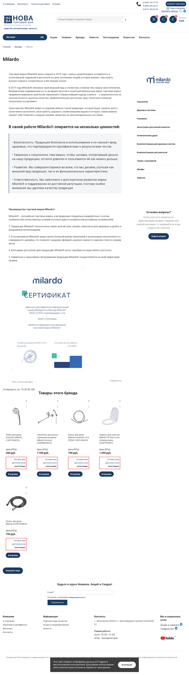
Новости (94, 37)
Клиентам (129, 37)
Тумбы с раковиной (146, 161)
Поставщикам (111, 37)
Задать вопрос (158, 236)
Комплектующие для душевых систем (156, 144)
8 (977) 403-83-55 (150, 9)
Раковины (142, 118)
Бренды (80, 37)
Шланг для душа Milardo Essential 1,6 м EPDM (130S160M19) (78, 437)
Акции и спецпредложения (56, 625)
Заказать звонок (169, 11)
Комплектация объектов (55, 621)
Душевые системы (146, 110)
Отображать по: (19, 389)
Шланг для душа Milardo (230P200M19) (16, 522)
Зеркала (141, 178)
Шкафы (140, 169)
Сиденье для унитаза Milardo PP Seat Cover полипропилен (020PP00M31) (109, 439)
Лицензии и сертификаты (15, 625)
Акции (53, 37)
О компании (8, 4)
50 (28, 389)
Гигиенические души (147, 135)
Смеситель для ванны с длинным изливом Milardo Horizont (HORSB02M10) (47, 439)
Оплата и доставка (40, 4)
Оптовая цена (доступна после (19, 462)
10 (22, 389)
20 (25, 389)
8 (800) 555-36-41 (150, 6)
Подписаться (57, 602)
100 (33, 389)
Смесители (142, 102)
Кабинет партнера (176, 4)
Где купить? (22, 4)
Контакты (144, 37)
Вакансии (7, 628)
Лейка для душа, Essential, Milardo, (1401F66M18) (14, 437)
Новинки (66, 37)
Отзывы (56, 4)
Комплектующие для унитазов (152, 152)
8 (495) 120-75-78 (150, 2)
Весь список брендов (22, 382)
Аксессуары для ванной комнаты (153, 127)
